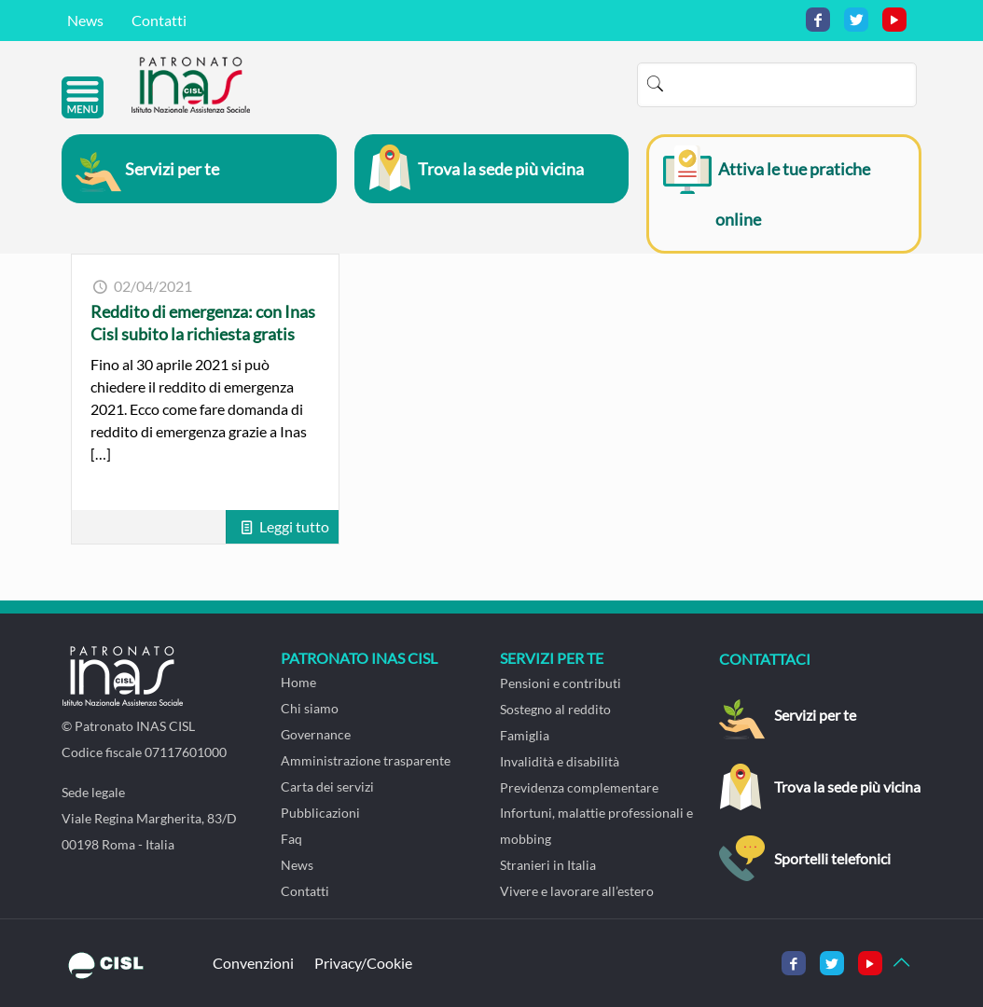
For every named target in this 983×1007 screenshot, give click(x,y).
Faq (291, 839)
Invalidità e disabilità (559, 761)
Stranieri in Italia (548, 865)
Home (298, 682)
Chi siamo (310, 708)
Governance (316, 734)
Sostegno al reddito (555, 709)
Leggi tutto (294, 526)
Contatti (159, 20)
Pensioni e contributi (560, 683)
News (85, 20)
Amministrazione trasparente (365, 760)
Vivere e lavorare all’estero (577, 891)
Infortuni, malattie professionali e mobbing (596, 826)
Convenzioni (253, 963)
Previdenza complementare (579, 787)
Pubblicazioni (320, 813)
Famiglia (524, 735)
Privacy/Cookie (363, 963)
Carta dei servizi (327, 786)
